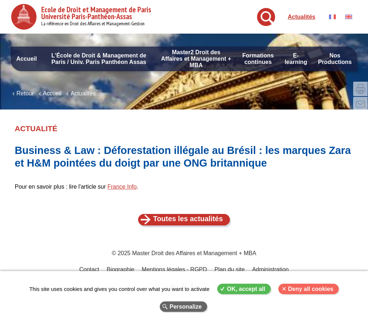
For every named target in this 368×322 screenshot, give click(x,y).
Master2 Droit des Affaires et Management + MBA (196, 58)
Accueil (26, 59)
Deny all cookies (310, 289)
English (348, 17)
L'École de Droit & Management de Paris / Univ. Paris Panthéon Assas (98, 58)
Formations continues (258, 58)
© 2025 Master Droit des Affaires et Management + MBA (184, 257)
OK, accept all (246, 289)
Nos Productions (335, 58)
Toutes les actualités (188, 222)
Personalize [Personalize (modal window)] (186, 307)
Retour (25, 97)
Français (332, 17)
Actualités (301, 17)
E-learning (295, 58)
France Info (122, 190)
